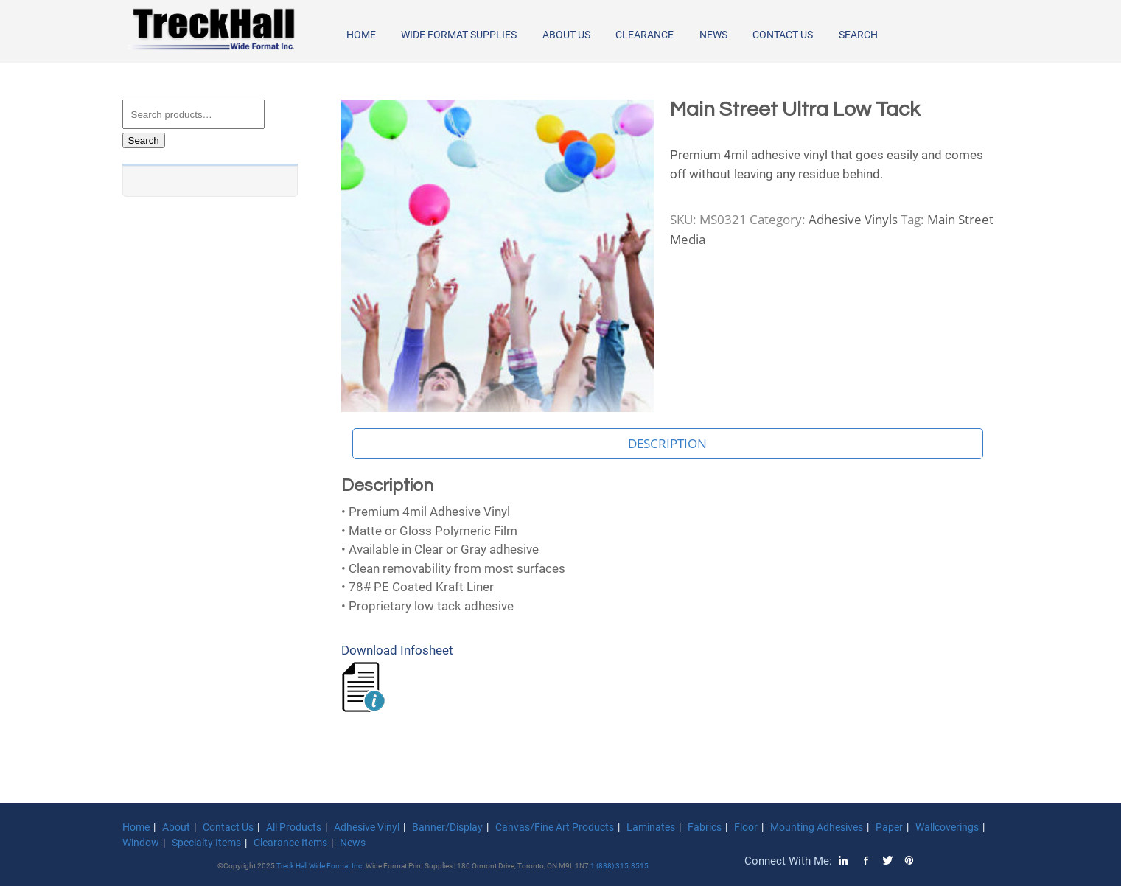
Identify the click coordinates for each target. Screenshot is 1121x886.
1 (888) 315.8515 (619, 866)
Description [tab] (667, 443)
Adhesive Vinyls (853, 219)
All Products (293, 827)
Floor (746, 827)
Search (858, 35)
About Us (566, 35)
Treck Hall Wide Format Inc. (321, 866)
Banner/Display (447, 827)
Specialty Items (206, 842)
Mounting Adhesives (816, 827)
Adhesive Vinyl (366, 827)
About (176, 827)
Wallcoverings (947, 827)
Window (140, 842)
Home (361, 35)
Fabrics (705, 827)
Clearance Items (290, 842)
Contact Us (782, 35)
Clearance (644, 35)
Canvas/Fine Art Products (554, 827)
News (713, 35)
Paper (889, 827)
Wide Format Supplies (459, 35)
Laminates (650, 827)
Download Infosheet (397, 650)
